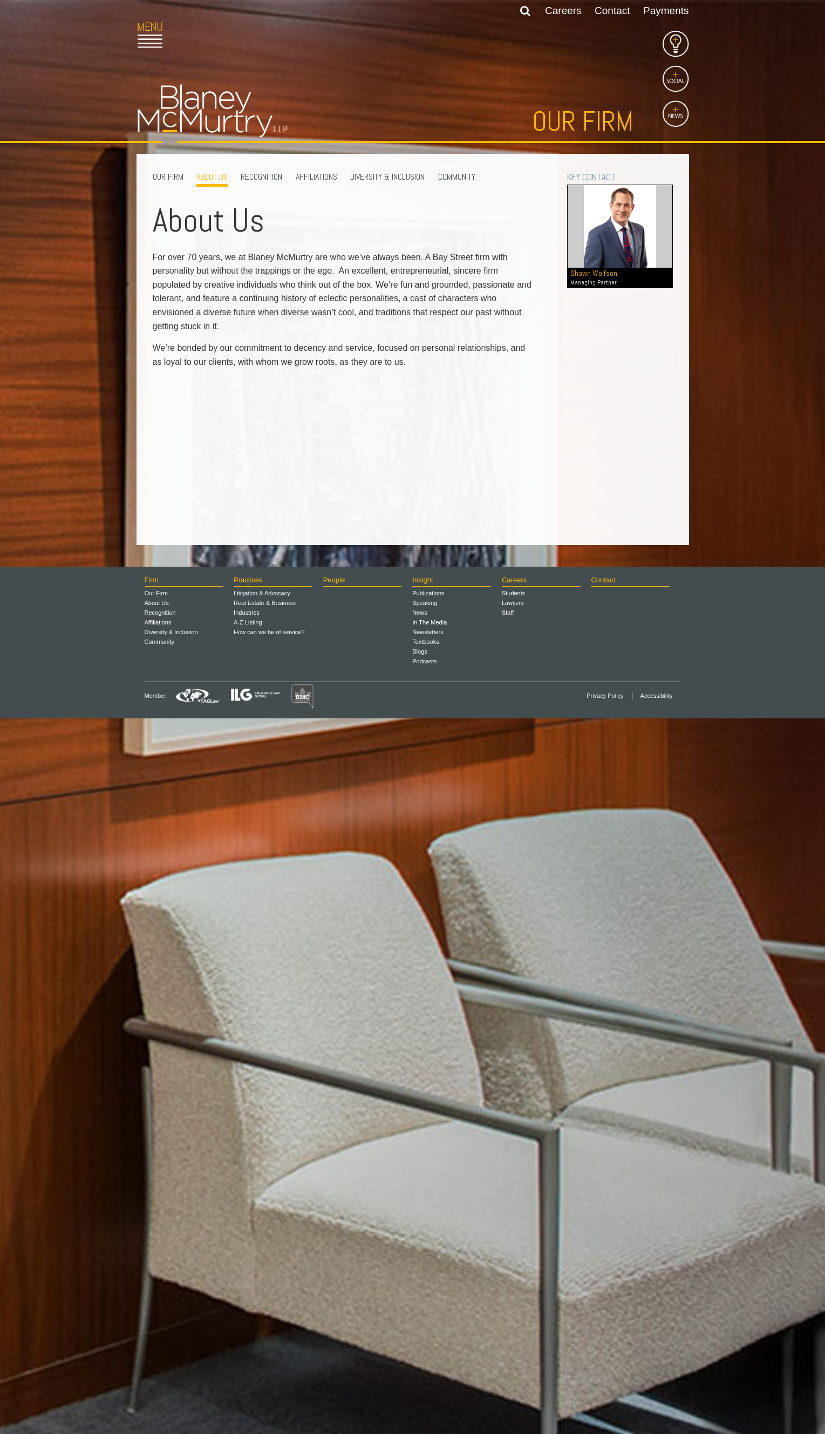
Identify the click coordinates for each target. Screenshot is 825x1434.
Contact (612, 10)
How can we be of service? (269, 1347)
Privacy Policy (605, 1412)
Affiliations (316, 176)
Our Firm (168, 176)
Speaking (424, 1318)
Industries (247, 1328)
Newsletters (427, 1347)
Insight (422, 1296)
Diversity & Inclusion (387, 176)
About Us (212, 176)
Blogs (419, 1367)
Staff (508, 1328)
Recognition (261, 176)
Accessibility (656, 1412)
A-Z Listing (248, 1338)
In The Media (429, 1338)
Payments (665, 10)
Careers (563, 10)
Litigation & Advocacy (262, 1309)
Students (513, 1309)
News (419, 1328)
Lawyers (513, 1318)
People (334, 1296)
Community (456, 176)
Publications (428, 1309)
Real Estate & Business (265, 1318)
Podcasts (424, 1377)
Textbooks (425, 1357)
